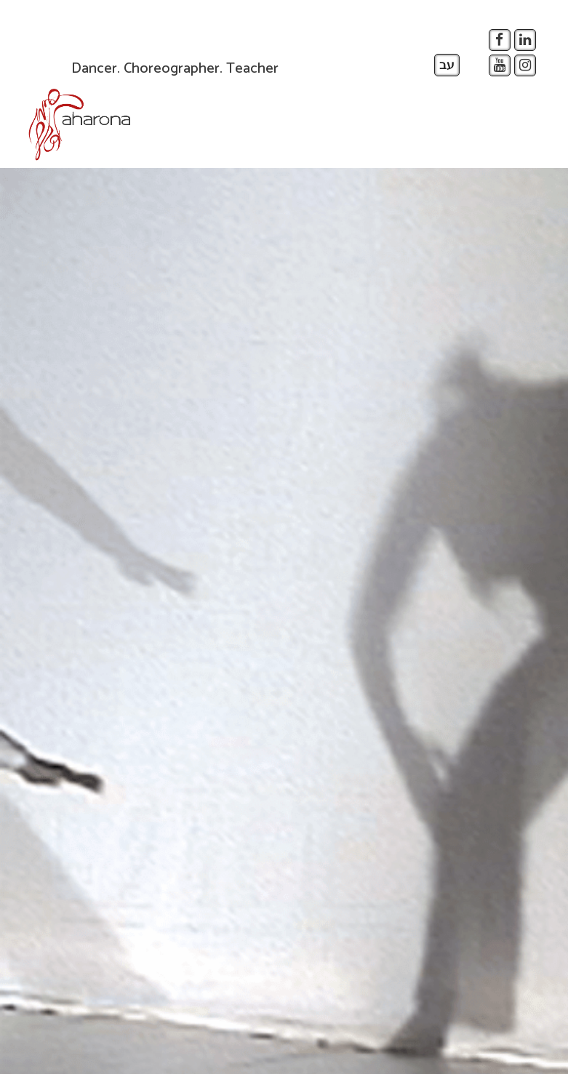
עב (447, 65)
